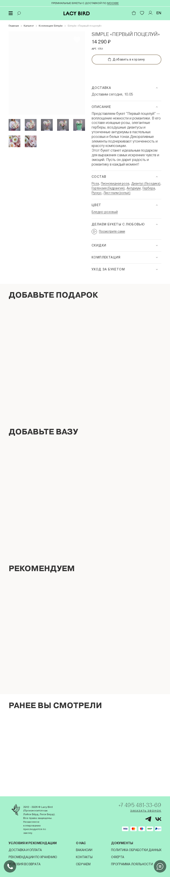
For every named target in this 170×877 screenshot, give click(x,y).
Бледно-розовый (105, 212)
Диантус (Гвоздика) (145, 183)
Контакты (84, 857)
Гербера (149, 188)
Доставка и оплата (25, 850)
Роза (95, 183)
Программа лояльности (132, 864)
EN (158, 13)
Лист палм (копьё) (117, 193)
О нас (81, 843)
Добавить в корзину (126, 59)
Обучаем (83, 864)
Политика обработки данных (136, 850)
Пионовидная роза (115, 183)
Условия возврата (25, 864)
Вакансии (84, 850)
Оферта (117, 857)
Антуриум (134, 188)
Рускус (97, 193)
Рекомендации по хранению (33, 857)
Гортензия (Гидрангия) (108, 188)
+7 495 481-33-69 (139, 805)
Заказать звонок (145, 810)
